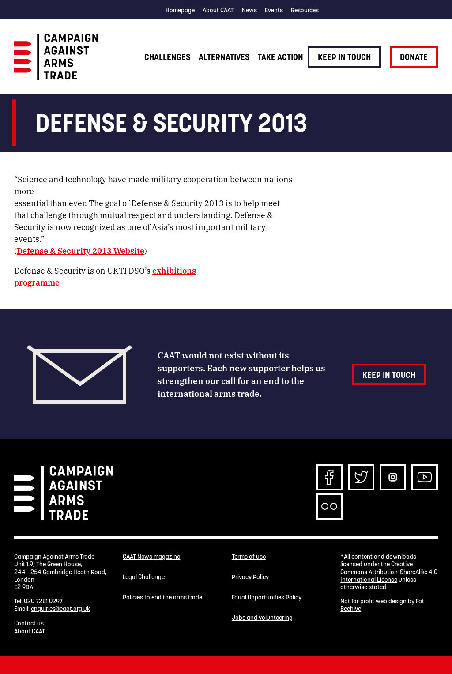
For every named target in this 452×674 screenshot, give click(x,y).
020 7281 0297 (43, 601)
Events (274, 10)
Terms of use (249, 557)
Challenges (167, 57)
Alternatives (224, 57)
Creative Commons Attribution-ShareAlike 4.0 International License (388, 572)
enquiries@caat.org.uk (60, 609)
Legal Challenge (144, 577)
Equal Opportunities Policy (266, 597)
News (249, 10)
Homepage (180, 10)
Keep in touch (344, 57)
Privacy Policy (250, 577)
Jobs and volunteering (262, 617)
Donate (414, 57)
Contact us (29, 623)
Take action (280, 57)
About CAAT (218, 10)
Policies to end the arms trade (162, 597)
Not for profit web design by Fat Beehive (382, 605)
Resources (305, 10)
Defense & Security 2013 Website (80, 250)
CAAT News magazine (151, 557)
